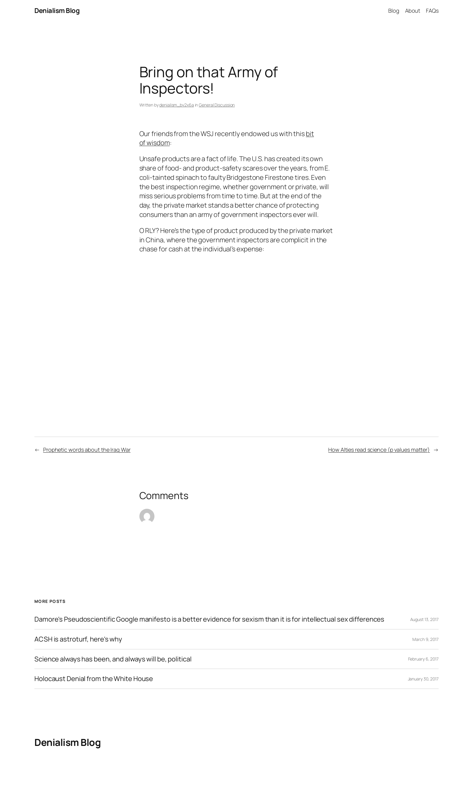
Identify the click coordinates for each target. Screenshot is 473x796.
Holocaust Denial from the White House (93, 679)
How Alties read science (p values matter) (379, 449)
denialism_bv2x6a (176, 105)
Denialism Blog (57, 10)
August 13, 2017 (424, 619)
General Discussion (217, 105)
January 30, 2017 (423, 679)
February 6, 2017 (423, 659)
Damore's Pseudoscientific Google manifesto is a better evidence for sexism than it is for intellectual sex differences (209, 619)
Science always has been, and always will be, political (113, 659)
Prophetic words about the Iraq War (87, 449)
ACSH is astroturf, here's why (78, 639)
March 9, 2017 (425, 639)
